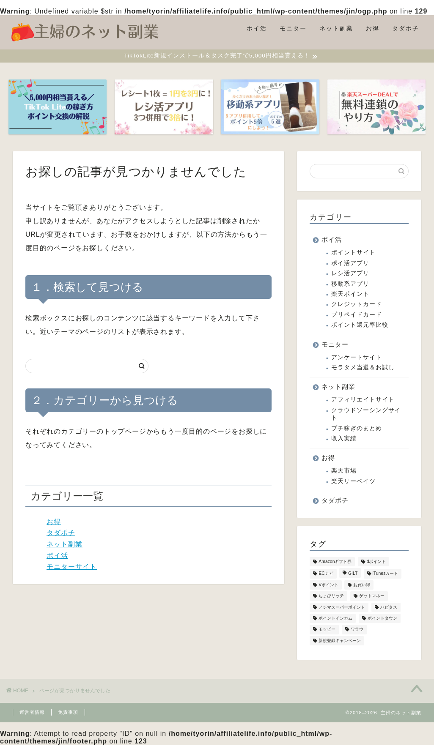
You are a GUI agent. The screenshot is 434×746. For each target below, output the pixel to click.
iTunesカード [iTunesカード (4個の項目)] (385, 574)
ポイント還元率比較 (359, 325)
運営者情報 (32, 713)
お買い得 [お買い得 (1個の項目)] (361, 586)
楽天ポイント (350, 295)
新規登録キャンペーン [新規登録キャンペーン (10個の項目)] (340, 641)
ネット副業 (336, 28)
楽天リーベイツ (353, 482)
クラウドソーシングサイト (366, 415)
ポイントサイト (353, 254)
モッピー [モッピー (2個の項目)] (327, 630)
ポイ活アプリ (350, 264)
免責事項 (68, 713)
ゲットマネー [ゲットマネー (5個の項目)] (372, 597)
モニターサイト (72, 567)
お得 (372, 28)
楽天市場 (344, 472)
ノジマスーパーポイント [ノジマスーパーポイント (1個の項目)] (342, 608)
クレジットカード (356, 305)
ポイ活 (257, 28)
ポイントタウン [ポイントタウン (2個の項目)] (382, 619)
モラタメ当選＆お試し (363, 368)
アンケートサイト (356, 358)
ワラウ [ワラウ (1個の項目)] (357, 630)
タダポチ (405, 28)
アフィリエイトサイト (363, 401)
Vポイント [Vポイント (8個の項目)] (328, 586)
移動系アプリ (350, 284)
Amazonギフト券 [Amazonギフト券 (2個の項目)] (335, 562)
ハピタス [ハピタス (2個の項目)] (388, 608)
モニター (293, 28)
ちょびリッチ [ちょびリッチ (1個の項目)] (331, 597)
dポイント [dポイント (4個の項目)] (376, 562)
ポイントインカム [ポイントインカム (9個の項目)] (335, 619)
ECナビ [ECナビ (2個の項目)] (326, 574)
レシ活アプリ (350, 274)
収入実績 (344, 439)
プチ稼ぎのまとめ (356, 429)
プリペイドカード (356, 315)
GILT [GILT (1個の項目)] (352, 574)
